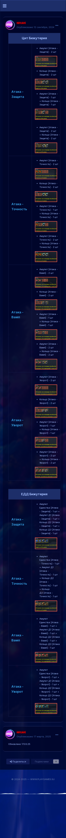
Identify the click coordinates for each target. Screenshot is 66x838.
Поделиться (18, 761)
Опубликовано (35, 27)
